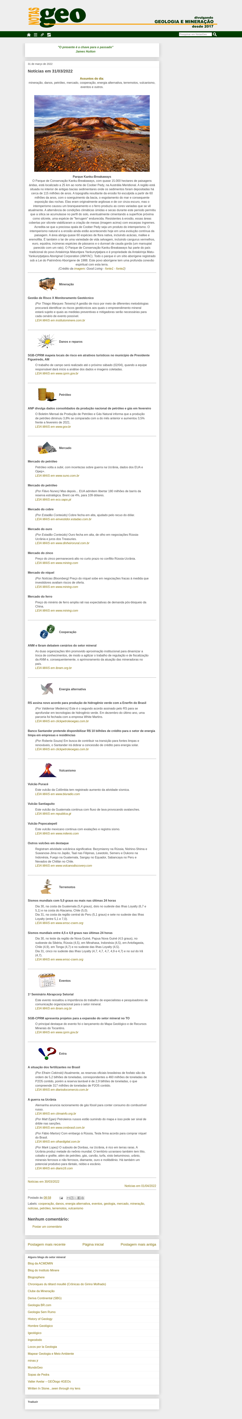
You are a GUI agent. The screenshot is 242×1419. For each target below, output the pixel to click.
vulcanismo (75, 1208)
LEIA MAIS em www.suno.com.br (57, 475)
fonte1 (109, 268)
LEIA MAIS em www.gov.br (53, 426)
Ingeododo (35, 1339)
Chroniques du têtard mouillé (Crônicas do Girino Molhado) (67, 1284)
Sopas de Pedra (38, 1374)
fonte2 (120, 268)
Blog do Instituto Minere (43, 1270)
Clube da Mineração (41, 1291)
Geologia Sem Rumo (42, 1312)
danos (60, 1203)
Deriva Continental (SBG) (45, 1298)
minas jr (33, 1360)
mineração (137, 1203)
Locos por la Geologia (42, 1346)
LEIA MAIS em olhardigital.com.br (57, 1141)
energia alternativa (78, 1203)
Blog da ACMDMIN (40, 1263)
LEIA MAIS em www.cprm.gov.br (56, 373)
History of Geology (40, 1319)
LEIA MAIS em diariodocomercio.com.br (62, 1089)
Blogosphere (36, 1277)
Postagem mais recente (47, 1244)
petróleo (45, 1208)
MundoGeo (35, 1367)
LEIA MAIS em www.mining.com (56, 562)
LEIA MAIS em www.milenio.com (57, 833)
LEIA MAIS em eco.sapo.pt (53, 499)
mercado (122, 1203)
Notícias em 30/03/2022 (44, 1181)
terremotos (59, 1208)
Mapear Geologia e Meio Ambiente (51, 1353)
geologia (109, 1203)
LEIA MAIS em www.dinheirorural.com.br (62, 543)
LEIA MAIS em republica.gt (53, 813)
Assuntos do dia (91, 78)
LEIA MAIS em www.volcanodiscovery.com (63, 865)
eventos (97, 1203)
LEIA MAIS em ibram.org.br (53, 668)
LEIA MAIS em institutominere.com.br (60, 320)
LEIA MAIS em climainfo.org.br (55, 1113)
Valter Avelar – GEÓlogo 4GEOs (49, 1381)
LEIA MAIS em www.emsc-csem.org (59, 923)
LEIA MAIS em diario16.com (54, 1168)
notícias (33, 1208)
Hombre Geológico (40, 1325)
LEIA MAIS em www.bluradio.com (57, 794)
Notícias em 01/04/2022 (140, 1185)
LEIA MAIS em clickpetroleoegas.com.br (62, 721)
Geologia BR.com (39, 1305)
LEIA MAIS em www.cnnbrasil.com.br (60, 1127)
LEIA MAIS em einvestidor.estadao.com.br (63, 519)
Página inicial (93, 1244)
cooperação (46, 1203)
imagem (79, 268)
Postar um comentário (47, 1226)
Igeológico (35, 1333)
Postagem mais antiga (138, 1244)
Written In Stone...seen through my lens (54, 1388)
